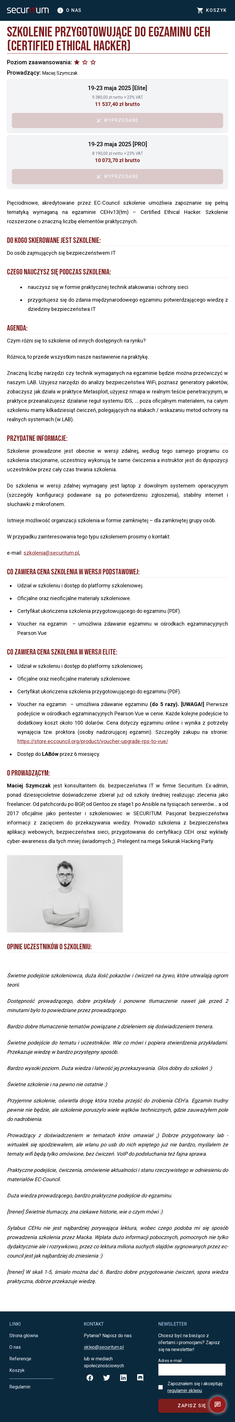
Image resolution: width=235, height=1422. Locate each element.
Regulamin (19, 1387)
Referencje (20, 1358)
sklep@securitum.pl (104, 1347)
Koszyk (17, 1370)
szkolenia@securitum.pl (51, 553)
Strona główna (23, 1335)
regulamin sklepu (184, 1390)
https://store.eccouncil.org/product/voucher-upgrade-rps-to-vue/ (92, 741)
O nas (69, 10)
